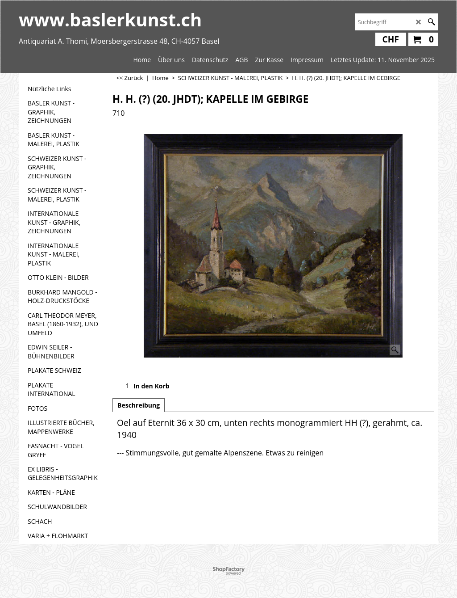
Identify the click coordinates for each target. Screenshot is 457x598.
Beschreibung (138, 405)
